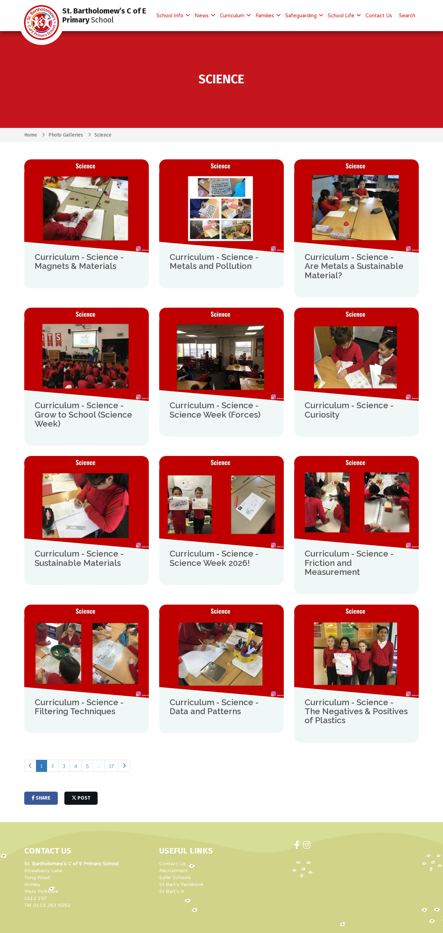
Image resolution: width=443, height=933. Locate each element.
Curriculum (233, 15)
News (202, 15)
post (81, 798)
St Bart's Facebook (181, 884)
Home (30, 135)
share (41, 798)
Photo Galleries (65, 135)
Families (265, 15)
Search (407, 15)
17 (111, 766)
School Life (342, 15)
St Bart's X (171, 891)
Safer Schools (175, 877)
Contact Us (378, 15)
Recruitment (173, 871)
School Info (170, 15)
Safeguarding (301, 15)
